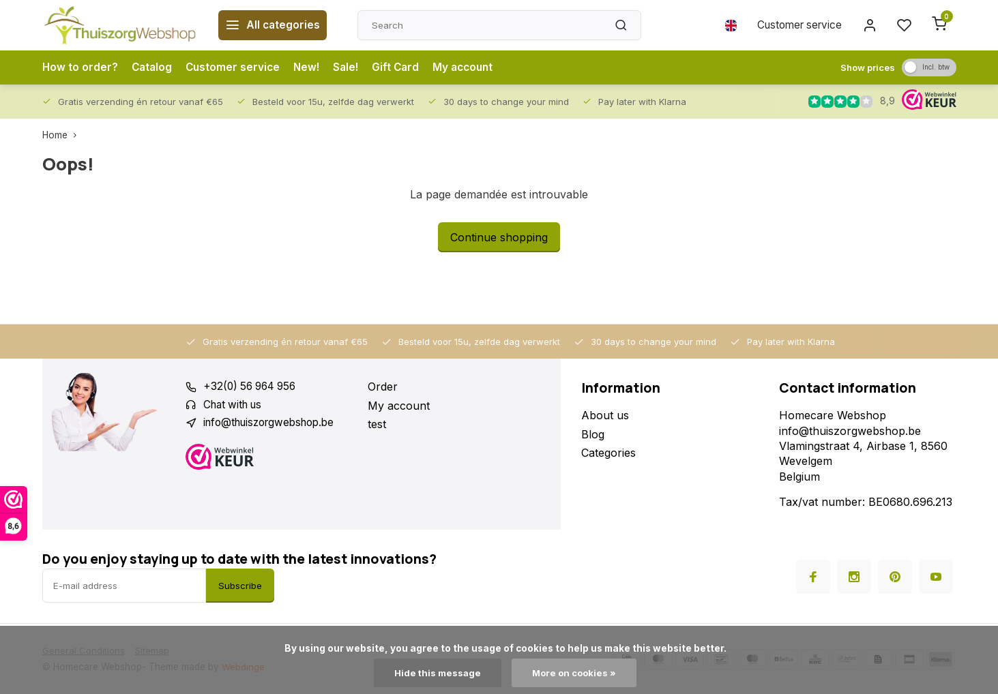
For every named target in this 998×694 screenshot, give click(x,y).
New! (311, 67)
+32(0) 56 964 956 (252, 386)
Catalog (153, 67)
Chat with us (235, 405)
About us (605, 415)
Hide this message (436, 672)
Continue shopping (499, 237)
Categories (608, 452)
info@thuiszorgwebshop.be (274, 424)
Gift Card (403, 67)
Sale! (352, 67)
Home (62, 135)
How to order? (80, 67)
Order (383, 386)
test (377, 424)
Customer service (794, 25)
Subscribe (240, 585)
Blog (592, 434)
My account (473, 67)
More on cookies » (574, 672)
